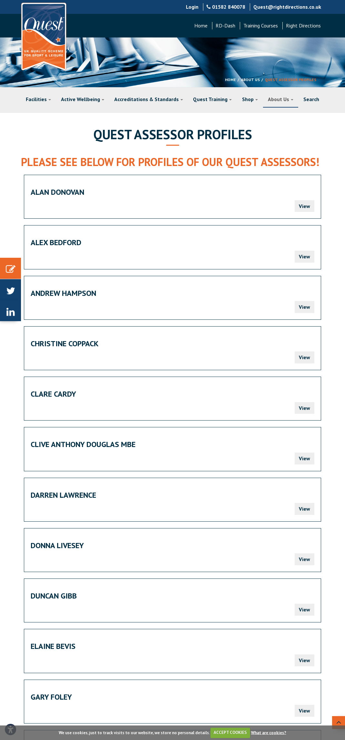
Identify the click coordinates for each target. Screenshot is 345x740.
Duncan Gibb (256, 302)
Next (89, 546)
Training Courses (260, 25)
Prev (49, 546)
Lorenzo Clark (58, 453)
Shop (250, 99)
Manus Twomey (261, 453)
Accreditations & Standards (148, 99)
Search (311, 99)
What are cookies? (268, 732)
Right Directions (303, 25)
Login (192, 7)
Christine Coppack (64, 242)
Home (201, 25)
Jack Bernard (257, 352)
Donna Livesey (158, 302)
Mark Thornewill (64, 503)
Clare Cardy (154, 242)
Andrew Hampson (266, 192)
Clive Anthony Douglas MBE (260, 246)
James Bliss (52, 403)
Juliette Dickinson (167, 453)
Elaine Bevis (53, 352)
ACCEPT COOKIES (230, 732)
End (107, 546)
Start (30, 546)
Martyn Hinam (209, 503)
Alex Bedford (157, 192)
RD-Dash (225, 25)
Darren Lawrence (63, 302)
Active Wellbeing (82, 99)
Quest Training (212, 99)
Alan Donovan (57, 192)
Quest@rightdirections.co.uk (287, 7)
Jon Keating (255, 403)
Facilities (38, 99)
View (102, 206)
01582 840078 (226, 7)
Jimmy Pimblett (160, 403)
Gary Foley (152, 352)
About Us (250, 79)
